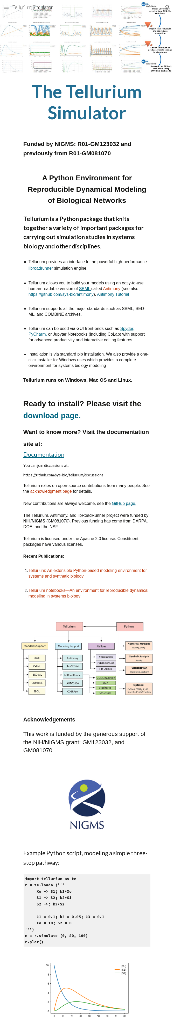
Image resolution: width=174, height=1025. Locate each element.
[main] (87, 102)
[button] (6, 7)
